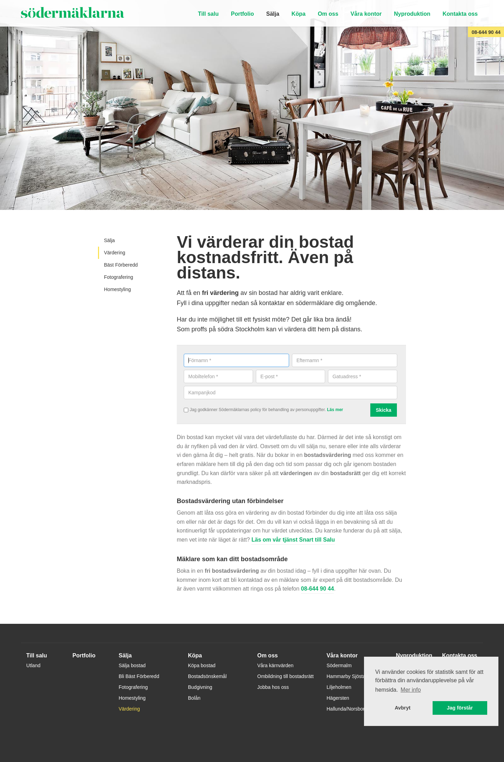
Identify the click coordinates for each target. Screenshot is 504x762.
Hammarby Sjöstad (347, 676)
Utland (33, 665)
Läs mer (335, 409)
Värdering (114, 252)
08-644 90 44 (485, 32)
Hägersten (338, 698)
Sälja (272, 14)
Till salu (208, 14)
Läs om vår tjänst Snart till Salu (293, 540)
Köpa (299, 14)
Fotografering (118, 277)
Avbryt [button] (403, 708)
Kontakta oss (460, 14)
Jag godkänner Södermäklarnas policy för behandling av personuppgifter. (266, 410)
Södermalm (339, 665)
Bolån (194, 698)
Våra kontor (366, 14)
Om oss (328, 14)
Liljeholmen (339, 687)
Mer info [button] (411, 690)
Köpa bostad (202, 665)
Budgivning (200, 687)
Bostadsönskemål (207, 676)
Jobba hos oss (273, 687)
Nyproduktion (412, 14)
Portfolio (242, 14)
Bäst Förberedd (121, 265)
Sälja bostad (132, 665)
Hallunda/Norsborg (347, 709)
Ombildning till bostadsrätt (285, 676)
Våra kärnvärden (275, 665)
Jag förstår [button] (460, 708)
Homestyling (117, 289)
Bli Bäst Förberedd (139, 676)
